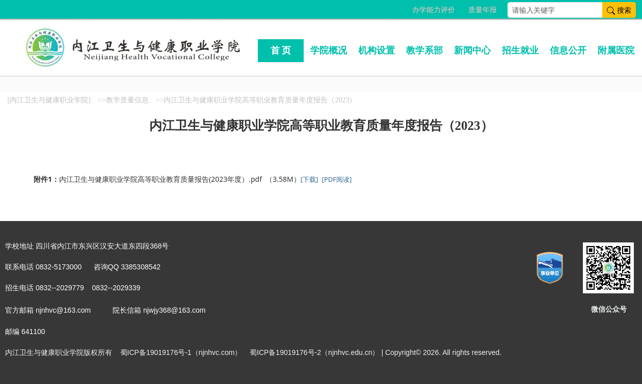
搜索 (619, 10)
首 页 (281, 50)
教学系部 (424, 50)
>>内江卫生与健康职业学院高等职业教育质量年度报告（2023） (256, 100)
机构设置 (376, 50)
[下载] (309, 179)
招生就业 (520, 50)
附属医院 (616, 50)
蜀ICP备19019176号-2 (285, 352)
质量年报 (482, 10)
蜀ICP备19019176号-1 (156, 352)
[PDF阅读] (337, 179)
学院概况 (328, 50)
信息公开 (568, 50)
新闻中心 (472, 50)
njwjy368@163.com (174, 310)
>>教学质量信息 (123, 100)
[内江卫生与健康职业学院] (49, 100)
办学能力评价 (433, 10)
